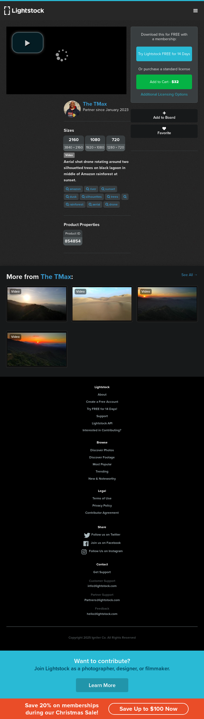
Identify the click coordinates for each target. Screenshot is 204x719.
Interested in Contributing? (102, 430)
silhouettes (92, 196)
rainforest (74, 204)
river (91, 189)
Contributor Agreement (102, 512)
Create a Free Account (102, 401)
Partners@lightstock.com (102, 600)
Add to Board (164, 115)
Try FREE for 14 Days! (102, 408)
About (102, 394)
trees (112, 196)
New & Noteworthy (102, 478)
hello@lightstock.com (102, 613)
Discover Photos (102, 450)
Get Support (102, 572)
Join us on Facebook (106, 542)
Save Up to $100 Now (148, 708)
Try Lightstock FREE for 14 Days (164, 54)
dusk (71, 196)
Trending (102, 471)
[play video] (28, 42)
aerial (94, 204)
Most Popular (102, 464)
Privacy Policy (102, 505)
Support (102, 416)
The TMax (95, 104)
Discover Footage (102, 457)
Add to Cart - (164, 82)
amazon (73, 189)
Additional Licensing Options (164, 94)
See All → (189, 275)
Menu (195, 10)
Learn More (102, 685)
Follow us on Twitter (105, 534)
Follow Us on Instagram (106, 551)
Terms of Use (102, 498)
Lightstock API (102, 423)
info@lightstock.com (102, 586)
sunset (108, 189)
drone (111, 204)
